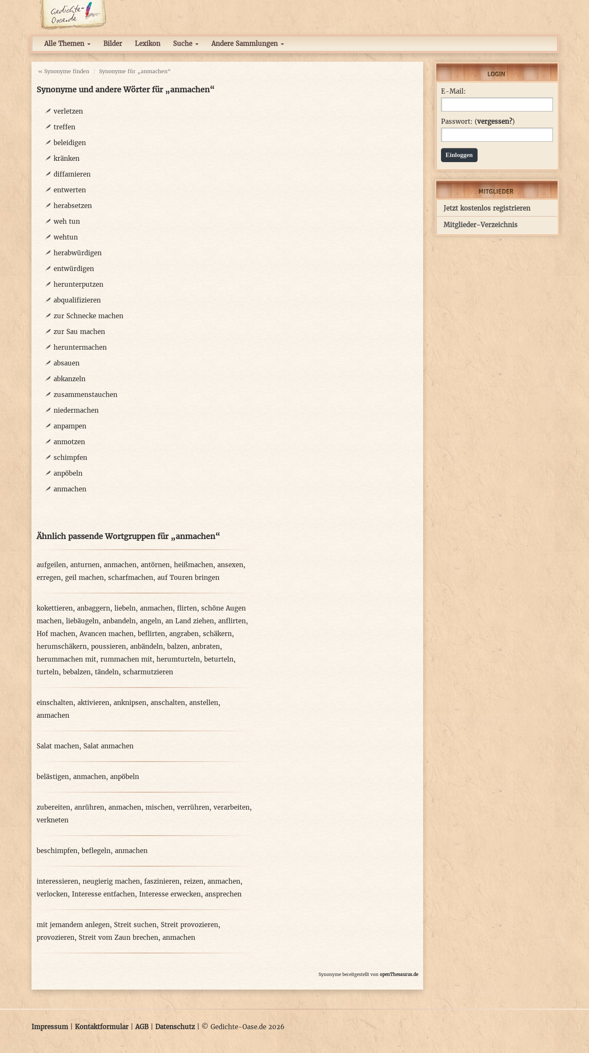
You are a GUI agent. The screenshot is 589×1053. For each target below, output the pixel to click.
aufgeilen (51, 565)
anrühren (89, 807)
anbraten (206, 646)
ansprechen (223, 894)
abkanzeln (69, 379)
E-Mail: (453, 91)
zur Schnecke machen (88, 316)
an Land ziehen (189, 621)
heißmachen (193, 565)
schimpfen (70, 458)
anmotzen (69, 442)
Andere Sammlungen (247, 44)
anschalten (168, 703)
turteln (48, 672)
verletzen (68, 111)
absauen (67, 363)
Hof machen (56, 634)
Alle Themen (67, 44)
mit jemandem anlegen (73, 925)
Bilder (112, 44)
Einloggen (459, 154)
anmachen (70, 489)
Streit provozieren (189, 925)
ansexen (230, 565)
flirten (187, 608)
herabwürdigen (78, 253)
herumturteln (178, 659)
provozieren (55, 937)
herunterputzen (78, 284)
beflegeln (96, 851)
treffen (64, 127)
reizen (193, 881)
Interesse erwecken (170, 894)
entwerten (70, 190)
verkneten (52, 820)
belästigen (53, 777)
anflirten (232, 621)
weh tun (67, 221)
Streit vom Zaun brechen (118, 937)
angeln (150, 621)
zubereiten (53, 807)
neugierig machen (111, 881)
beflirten (151, 634)
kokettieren (55, 608)
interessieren (57, 881)
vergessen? (494, 121)
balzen (177, 646)
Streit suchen (135, 925)
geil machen (84, 578)
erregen (49, 578)
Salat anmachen (108, 746)
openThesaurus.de (399, 974)
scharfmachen (130, 578)
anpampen (70, 426)
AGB (141, 1027)
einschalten (55, 703)
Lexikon (147, 44)
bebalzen (77, 672)
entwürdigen (74, 269)
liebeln (125, 608)
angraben (184, 634)
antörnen (155, 565)
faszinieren (161, 881)
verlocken (52, 894)
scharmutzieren (148, 672)
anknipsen (130, 703)
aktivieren (93, 703)
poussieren (108, 646)
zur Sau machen (79, 332)
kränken (67, 158)
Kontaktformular (101, 1027)
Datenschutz (175, 1027)
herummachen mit (66, 659)
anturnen (85, 565)
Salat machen (58, 746)
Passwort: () (478, 122)
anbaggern (93, 608)
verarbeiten (231, 807)
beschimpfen (57, 851)
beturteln (218, 659)
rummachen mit (126, 659)
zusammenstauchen (85, 395)
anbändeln (146, 646)
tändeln (107, 672)
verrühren (193, 807)
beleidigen (70, 143)
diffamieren (72, 174)
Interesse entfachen (103, 894)
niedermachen (76, 410)
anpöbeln (68, 473)
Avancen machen (107, 634)
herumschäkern (62, 646)
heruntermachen (80, 347)
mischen (159, 807)
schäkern (217, 634)
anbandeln (119, 621)
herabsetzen (73, 206)
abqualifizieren (77, 300)
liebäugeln (82, 621)
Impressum (49, 1027)
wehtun (66, 237)
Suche (186, 44)
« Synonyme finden (63, 71)
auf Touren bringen (188, 578)
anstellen (203, 703)
